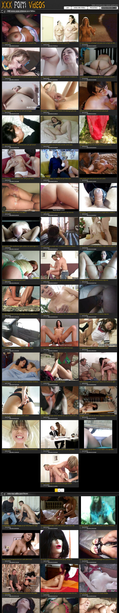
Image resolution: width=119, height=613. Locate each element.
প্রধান (67, 8)
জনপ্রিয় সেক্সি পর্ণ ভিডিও (79, 8)
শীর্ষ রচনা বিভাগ (93, 8)
